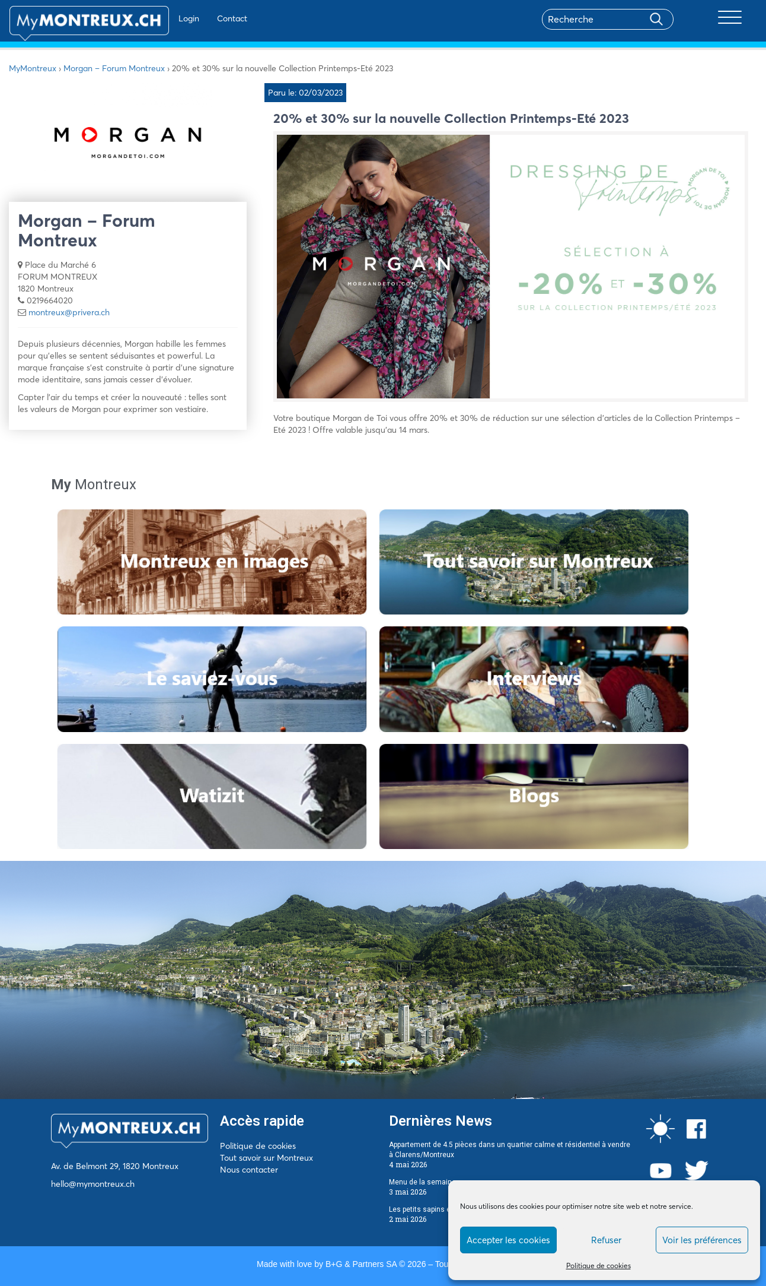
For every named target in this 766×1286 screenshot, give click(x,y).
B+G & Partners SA (361, 1264)
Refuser (606, 1240)
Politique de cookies (598, 1265)
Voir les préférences (702, 1240)
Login (154, 18)
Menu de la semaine (422, 1182)
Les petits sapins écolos (429, 1209)
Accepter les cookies (508, 1240)
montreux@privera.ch (69, 312)
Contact (198, 18)
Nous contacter (249, 1169)
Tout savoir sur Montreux (266, 1157)
